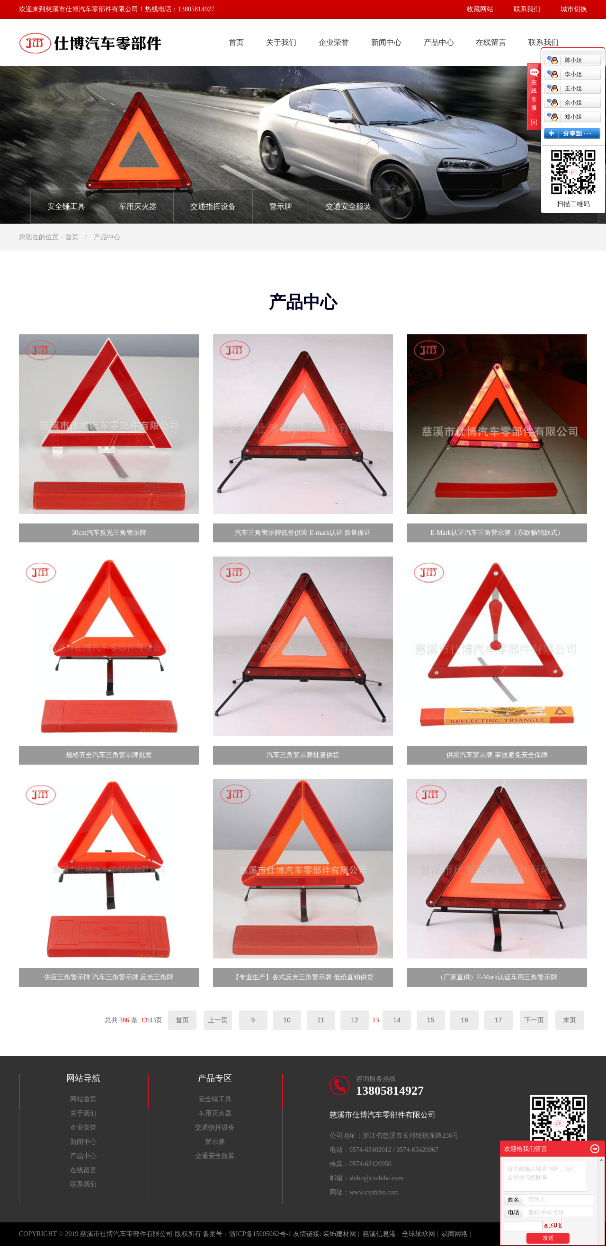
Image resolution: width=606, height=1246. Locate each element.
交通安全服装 (348, 206)
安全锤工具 (66, 206)
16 (464, 1020)
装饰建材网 (339, 1233)
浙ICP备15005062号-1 (260, 1233)
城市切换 (574, 9)
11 (321, 1020)
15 (431, 1020)
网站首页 (83, 1099)
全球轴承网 (418, 1233)
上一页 (218, 1020)
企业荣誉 (334, 42)
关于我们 (281, 42)
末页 (569, 1020)
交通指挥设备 (213, 206)
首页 (236, 42)
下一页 (534, 1020)
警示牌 (280, 206)
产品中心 (439, 42)
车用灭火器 (138, 206)
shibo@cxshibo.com (376, 1178)
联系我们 (527, 9)
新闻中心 (386, 42)
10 (287, 1020)
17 (498, 1020)
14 (397, 1020)
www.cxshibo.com (374, 1192)
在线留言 (491, 42)
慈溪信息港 (379, 1233)
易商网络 (454, 1233)
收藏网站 (480, 9)
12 (354, 1020)
